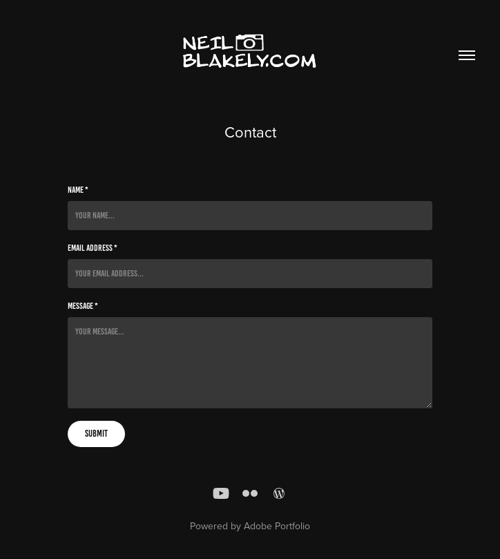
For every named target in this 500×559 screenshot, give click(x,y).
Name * (78, 190)
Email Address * (92, 248)
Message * (83, 306)
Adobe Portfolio (277, 526)
